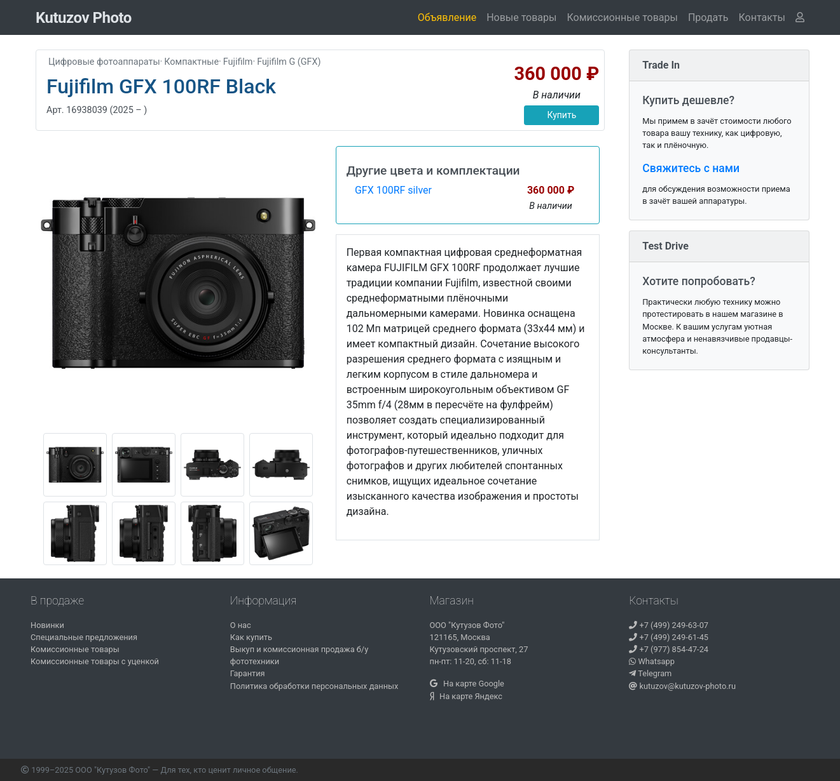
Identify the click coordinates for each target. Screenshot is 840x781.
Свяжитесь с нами (691, 168)
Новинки (47, 625)
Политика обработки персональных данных (314, 686)
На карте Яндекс (466, 696)
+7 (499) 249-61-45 (668, 637)
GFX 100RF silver (393, 190)
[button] (762, 17)
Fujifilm (238, 62)
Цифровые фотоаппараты (104, 62)
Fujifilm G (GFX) (288, 62)
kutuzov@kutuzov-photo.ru (682, 686)
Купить (561, 115)
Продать (708, 17)
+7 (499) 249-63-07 (668, 625)
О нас (240, 625)
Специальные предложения (84, 637)
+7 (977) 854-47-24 (668, 649)
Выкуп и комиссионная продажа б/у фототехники (299, 655)
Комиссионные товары (622, 17)
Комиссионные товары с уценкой (95, 661)
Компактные (191, 62)
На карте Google (467, 683)
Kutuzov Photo (84, 18)
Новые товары (521, 17)
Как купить (251, 637)
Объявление (447, 17)
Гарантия (247, 673)
